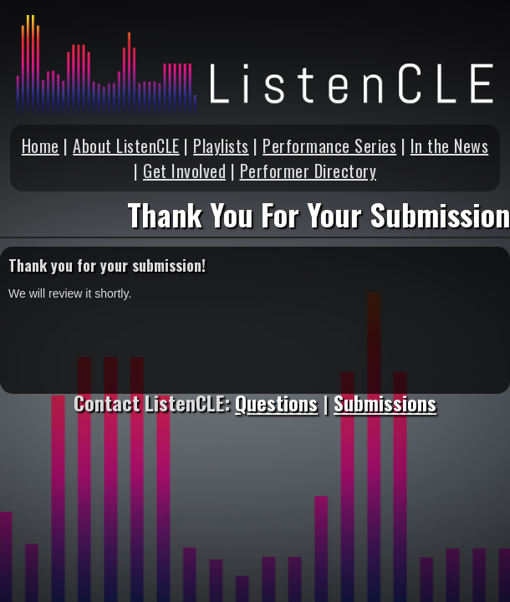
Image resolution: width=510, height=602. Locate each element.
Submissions (385, 402)
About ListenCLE (126, 145)
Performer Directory (308, 170)
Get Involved (184, 170)
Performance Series (329, 145)
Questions (276, 402)
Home (40, 145)
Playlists (221, 145)
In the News (450, 145)
